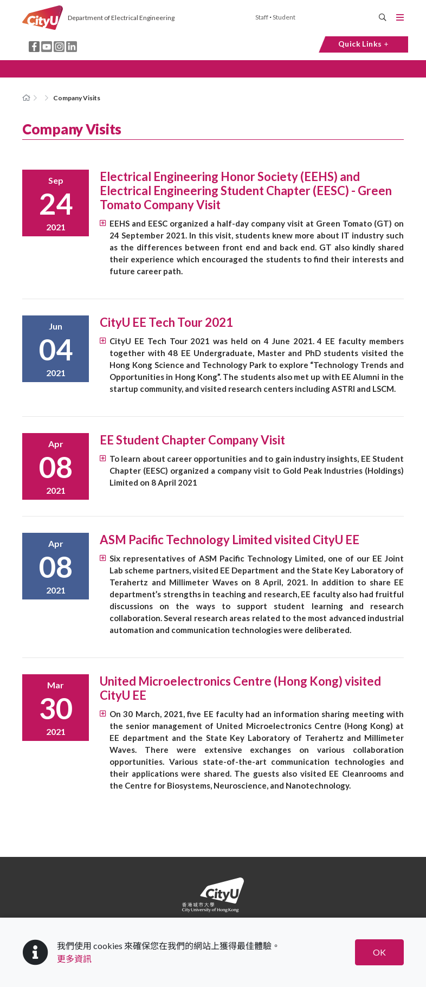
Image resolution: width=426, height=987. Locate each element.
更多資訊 (74, 958)
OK (379, 952)
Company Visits (76, 98)
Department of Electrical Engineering (121, 17)
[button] (213, 69)
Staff (261, 17)
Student (284, 17)
